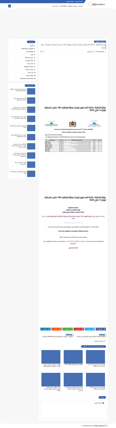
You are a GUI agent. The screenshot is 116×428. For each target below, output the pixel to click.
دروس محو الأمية (29, 57)
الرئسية (80, 6)
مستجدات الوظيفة (72, 6)
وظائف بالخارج (29, 75)
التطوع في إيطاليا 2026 (27, 48)
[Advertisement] (58, 24)
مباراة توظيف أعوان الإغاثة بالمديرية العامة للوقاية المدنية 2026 (52, 389)
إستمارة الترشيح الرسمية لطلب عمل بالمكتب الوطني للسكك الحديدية (74, 389)
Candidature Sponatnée (26, 78)
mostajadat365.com (87, 425)
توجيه (32, 54)
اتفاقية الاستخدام (70, 1)
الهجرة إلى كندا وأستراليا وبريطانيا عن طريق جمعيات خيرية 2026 (19, 155)
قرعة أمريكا (30, 63)
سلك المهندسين (29, 60)
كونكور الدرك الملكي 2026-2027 (74, 364)
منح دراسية (55, 6)
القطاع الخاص (63, 6)
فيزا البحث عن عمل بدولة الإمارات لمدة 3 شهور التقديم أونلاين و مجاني (19, 145)
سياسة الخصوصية (79, 1)
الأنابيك (31, 45)
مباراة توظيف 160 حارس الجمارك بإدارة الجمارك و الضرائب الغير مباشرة (70, 216)
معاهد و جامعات (29, 69)
